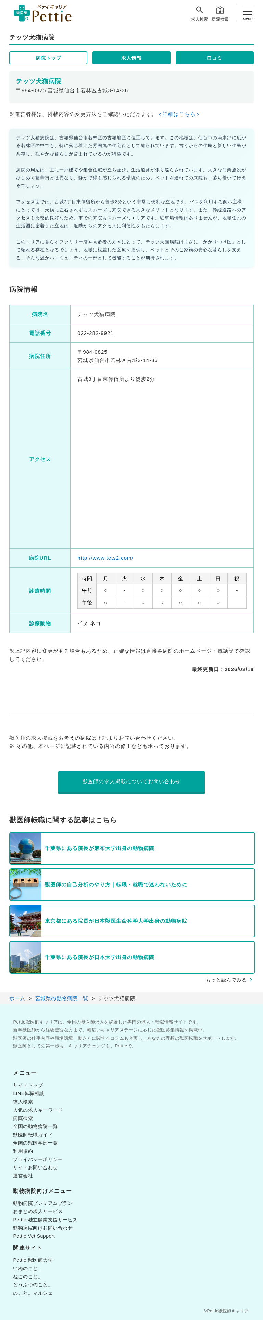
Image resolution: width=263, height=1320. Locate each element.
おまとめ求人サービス (38, 1211)
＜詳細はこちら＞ (179, 114)
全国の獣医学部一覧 (35, 1143)
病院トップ (48, 58)
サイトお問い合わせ (35, 1167)
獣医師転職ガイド (33, 1134)
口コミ (214, 58)
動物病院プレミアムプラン (43, 1203)
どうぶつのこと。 (33, 1284)
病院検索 (220, 13)
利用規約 (23, 1151)
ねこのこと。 (28, 1276)
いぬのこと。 (28, 1268)
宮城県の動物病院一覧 (61, 998)
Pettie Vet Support (34, 1236)
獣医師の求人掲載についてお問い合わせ (131, 781)
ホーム (17, 998)
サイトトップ (28, 1085)
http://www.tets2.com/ (105, 558)
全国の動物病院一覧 (35, 1126)
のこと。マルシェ (33, 1293)
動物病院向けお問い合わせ (43, 1228)
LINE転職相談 (28, 1093)
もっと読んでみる (226, 979)
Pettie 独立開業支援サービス (45, 1219)
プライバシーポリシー (38, 1159)
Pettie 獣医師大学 (33, 1260)
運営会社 (23, 1175)
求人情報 (131, 58)
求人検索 (199, 13)
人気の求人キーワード (38, 1110)
